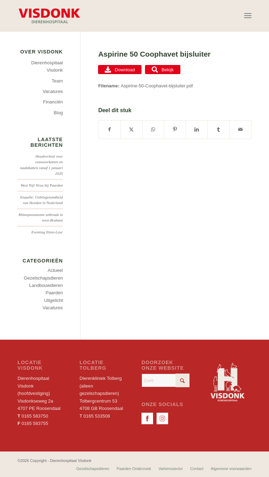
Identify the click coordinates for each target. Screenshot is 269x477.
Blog (58, 112)
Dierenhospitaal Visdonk (47, 66)
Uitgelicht (53, 300)
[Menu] (247, 15)
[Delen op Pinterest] (175, 129)
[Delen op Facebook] (109, 129)
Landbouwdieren (46, 285)
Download (120, 69)
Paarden (54, 292)
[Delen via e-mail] (240, 129)
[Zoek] (165, 380)
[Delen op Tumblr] (218, 129)
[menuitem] (247, 15)
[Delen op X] (131, 129)
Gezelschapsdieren (43, 278)
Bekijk (163, 69)
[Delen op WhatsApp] (153, 129)
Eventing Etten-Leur (47, 232)
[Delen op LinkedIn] (196, 129)
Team (57, 81)
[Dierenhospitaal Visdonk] (49, 15)
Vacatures (53, 91)
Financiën (53, 101)
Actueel (55, 270)
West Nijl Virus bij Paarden (42, 185)
